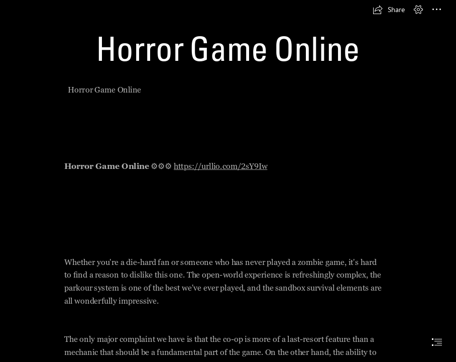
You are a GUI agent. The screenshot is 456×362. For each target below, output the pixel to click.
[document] (228, 181)
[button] (389, 10)
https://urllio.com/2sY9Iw (221, 166)
